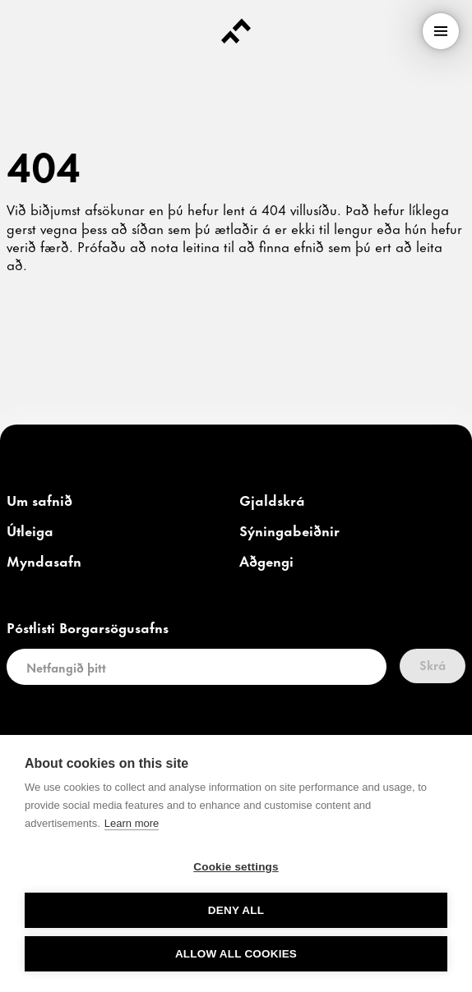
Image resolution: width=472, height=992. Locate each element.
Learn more (131, 823)
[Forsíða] (236, 31)
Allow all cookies (236, 954)
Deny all (236, 910)
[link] (39, 501)
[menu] (441, 31)
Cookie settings (236, 867)
